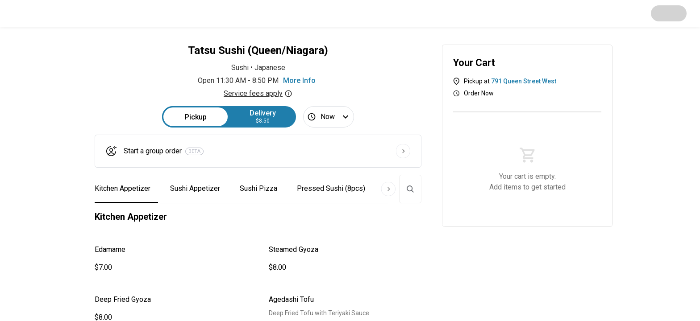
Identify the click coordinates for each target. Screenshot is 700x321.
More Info (299, 80)
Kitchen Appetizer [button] (122, 188)
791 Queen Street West (523, 81)
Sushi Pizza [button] (258, 188)
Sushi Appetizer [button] (195, 188)
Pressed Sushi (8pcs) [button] (331, 188)
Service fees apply (258, 93)
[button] (171, 258)
